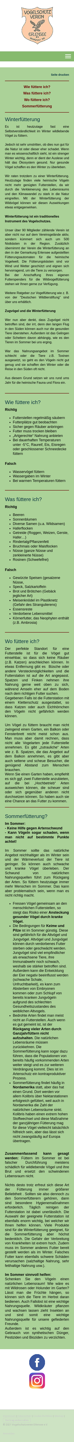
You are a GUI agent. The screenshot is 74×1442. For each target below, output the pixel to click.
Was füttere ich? (37, 93)
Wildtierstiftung (40, 297)
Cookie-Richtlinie (43, 1416)
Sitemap (59, 1416)
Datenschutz (25, 1416)
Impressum (9, 1416)
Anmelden (9, 1433)
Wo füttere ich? (37, 100)
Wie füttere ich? (37, 87)
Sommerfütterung (37, 106)
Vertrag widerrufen (16, 1420)
